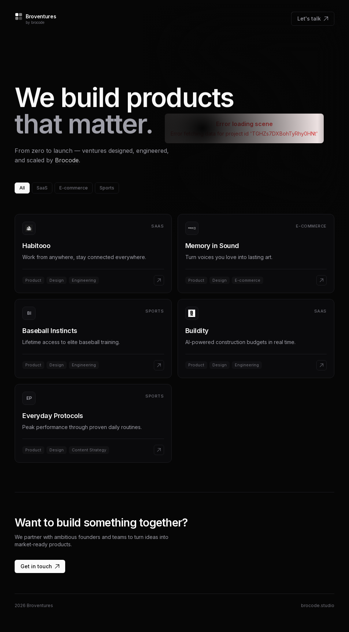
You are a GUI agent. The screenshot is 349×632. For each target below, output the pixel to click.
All (22, 188)
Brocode (67, 160)
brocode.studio (317, 605)
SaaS (42, 188)
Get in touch (40, 566)
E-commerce (73, 188)
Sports (107, 188)
